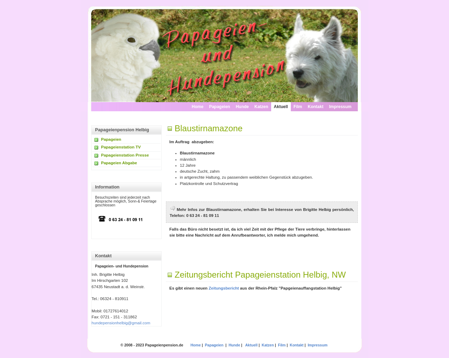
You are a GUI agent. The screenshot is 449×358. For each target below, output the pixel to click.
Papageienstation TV (121, 147)
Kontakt (315, 106)
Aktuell (281, 106)
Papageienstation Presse (125, 155)
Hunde (242, 106)
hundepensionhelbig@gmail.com (121, 323)
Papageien (219, 106)
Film (298, 106)
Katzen (261, 106)
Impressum (340, 106)
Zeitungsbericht (224, 288)
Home (197, 106)
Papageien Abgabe (119, 163)
